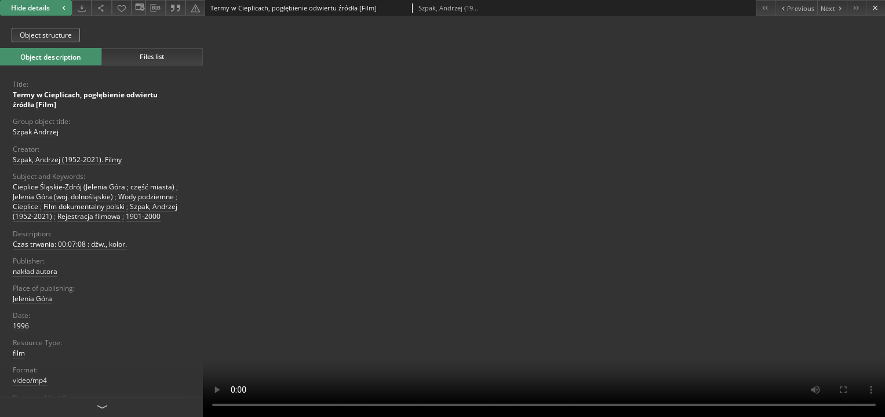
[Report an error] (195, 8)
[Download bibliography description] (155, 8)
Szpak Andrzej (36, 132)
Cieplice (25, 206)
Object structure (46, 35)
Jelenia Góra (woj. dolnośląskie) (63, 197)
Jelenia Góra (32, 298)
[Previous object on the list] (796, 8)
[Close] (875, 8)
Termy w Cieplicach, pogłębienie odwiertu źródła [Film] (85, 99)
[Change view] (138, 8)
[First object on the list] (765, 8)
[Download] (82, 8)
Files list (152, 56)
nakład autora (35, 271)
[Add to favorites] (122, 8)
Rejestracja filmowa (89, 216)
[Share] (101, 8)
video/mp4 (30, 380)
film (19, 353)
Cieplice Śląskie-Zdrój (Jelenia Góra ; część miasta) (93, 187)
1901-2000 (143, 216)
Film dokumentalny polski (84, 206)
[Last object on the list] (856, 8)
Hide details (39, 8)
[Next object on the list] (832, 8)
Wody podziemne (146, 197)
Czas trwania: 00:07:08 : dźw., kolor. (70, 244)
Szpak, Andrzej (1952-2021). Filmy (67, 159)
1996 (21, 326)
